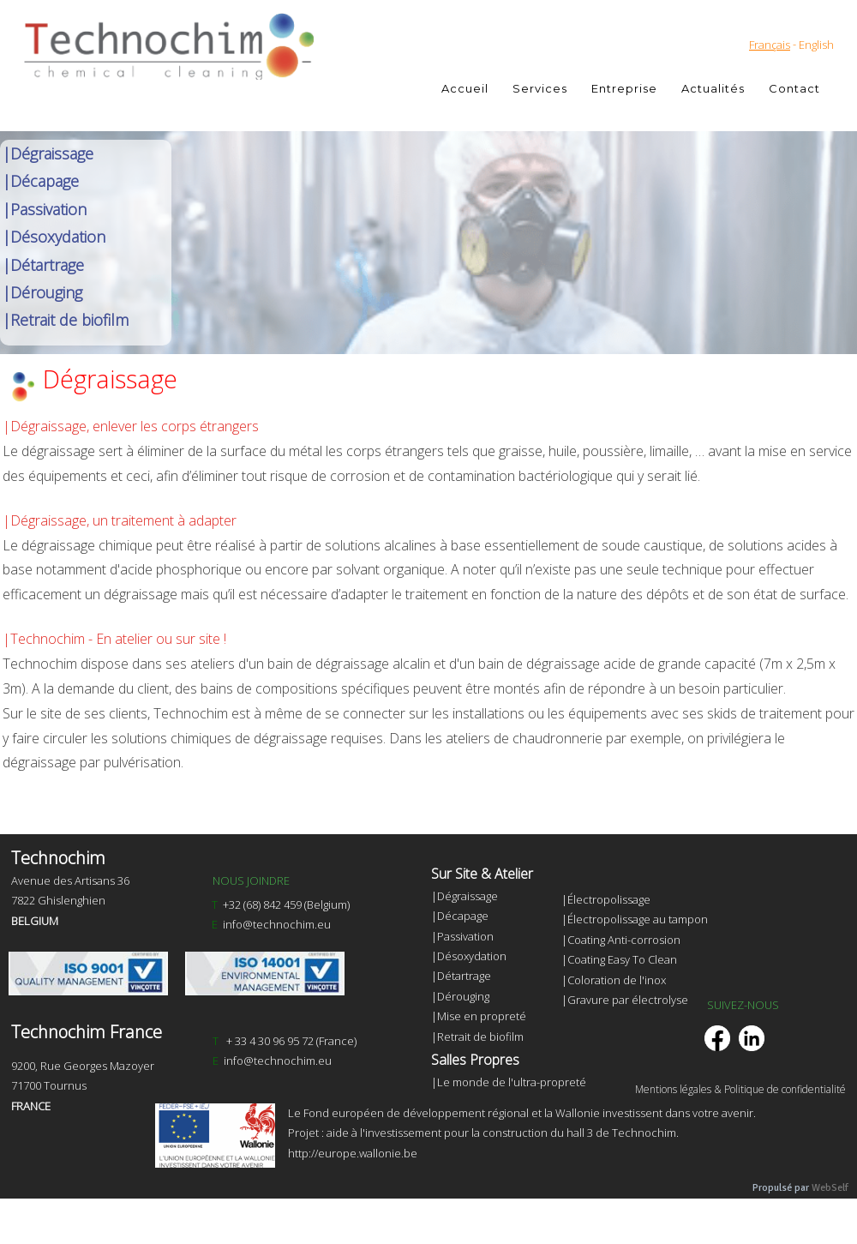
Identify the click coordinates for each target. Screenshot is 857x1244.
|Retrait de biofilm (66, 319)
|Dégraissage (48, 153)
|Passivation (45, 209)
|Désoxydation (54, 236)
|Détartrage (43, 265)
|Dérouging (42, 292)
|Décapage (41, 181)
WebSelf (830, 1187)
